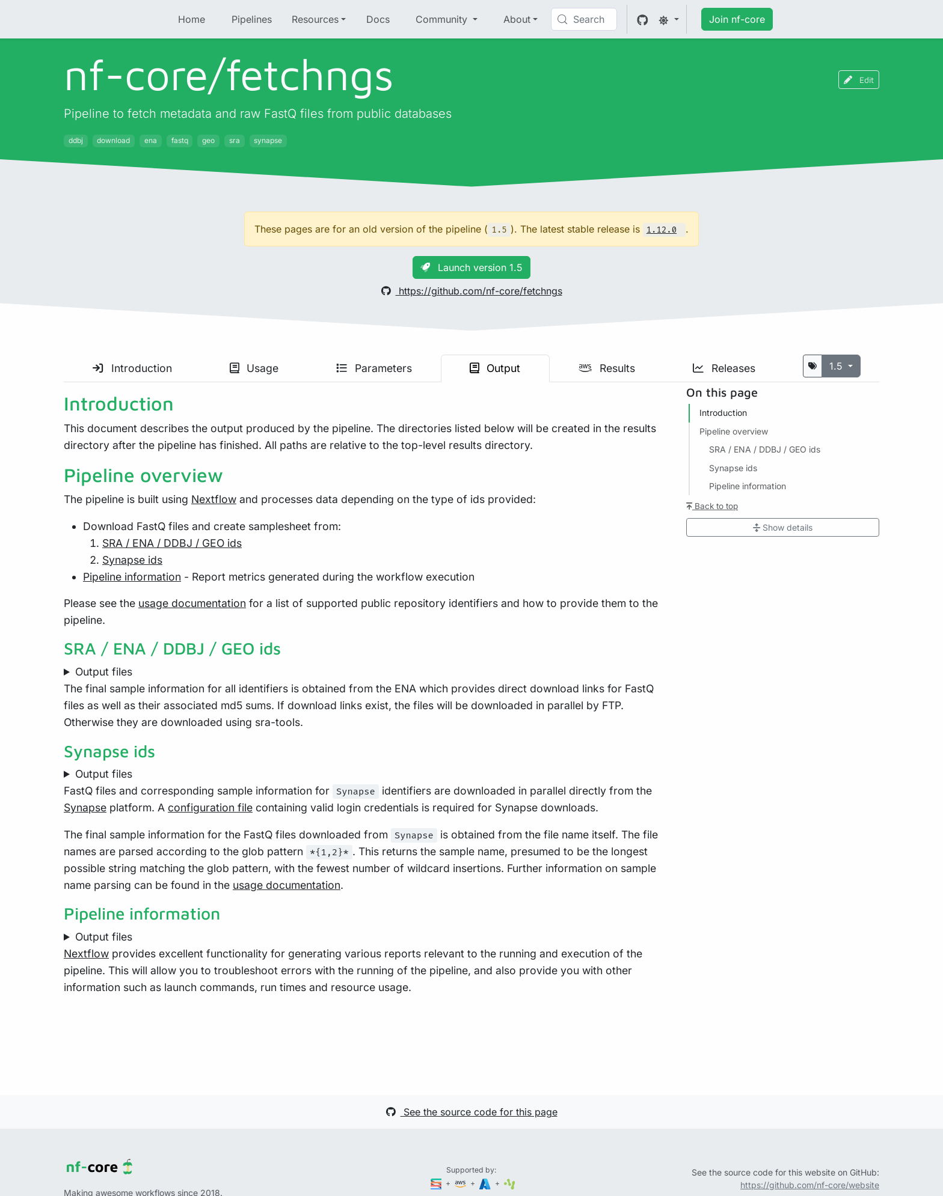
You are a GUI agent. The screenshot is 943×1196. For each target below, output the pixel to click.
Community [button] (443, 19)
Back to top (712, 506)
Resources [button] (315, 19)
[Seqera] (437, 1183)
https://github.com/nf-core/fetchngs (471, 291)
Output (495, 368)
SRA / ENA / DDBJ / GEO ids (172, 543)
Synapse (85, 807)
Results (607, 368)
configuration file (210, 807)
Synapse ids (132, 560)
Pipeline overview (733, 431)
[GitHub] (642, 19)
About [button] (516, 19)
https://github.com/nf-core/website (809, 1185)
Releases (724, 368)
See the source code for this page (472, 1112)
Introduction (132, 368)
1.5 (837, 366)
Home (191, 19)
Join (737, 19)
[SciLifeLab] (509, 1183)
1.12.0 (662, 230)
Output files (103, 671)
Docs (378, 19)
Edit (859, 80)
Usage (254, 368)
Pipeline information (132, 576)
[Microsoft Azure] (486, 1183)
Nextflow (213, 499)
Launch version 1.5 (471, 267)
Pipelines (252, 19)
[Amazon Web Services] (461, 1183)
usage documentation (192, 603)
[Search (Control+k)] (584, 19)
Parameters (374, 368)
